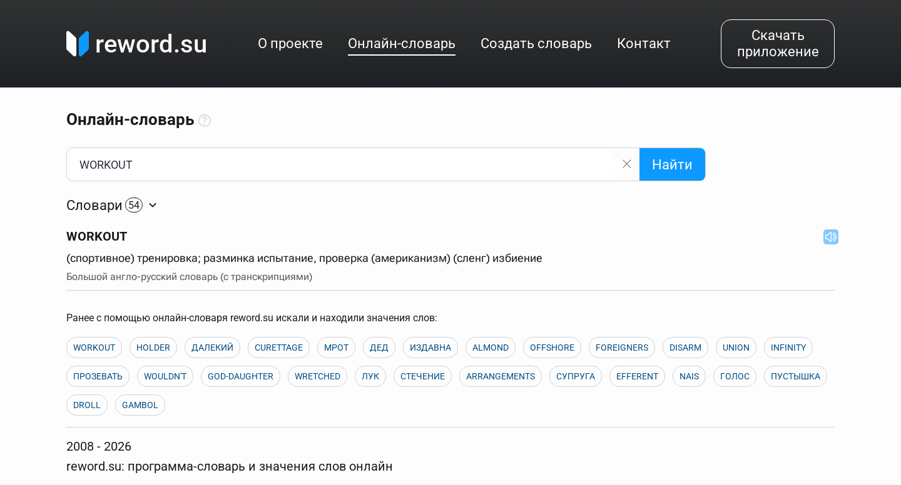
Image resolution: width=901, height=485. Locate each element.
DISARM (685, 347)
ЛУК (370, 376)
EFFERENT (637, 376)
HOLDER (153, 347)
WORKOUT (94, 347)
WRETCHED (317, 376)
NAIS (689, 376)
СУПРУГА (575, 376)
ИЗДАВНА (430, 347)
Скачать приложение (778, 43)
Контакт (644, 43)
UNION (736, 347)
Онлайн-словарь (402, 43)
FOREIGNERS (622, 347)
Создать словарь (536, 43)
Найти (672, 164)
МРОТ (336, 347)
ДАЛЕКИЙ (212, 347)
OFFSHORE (552, 347)
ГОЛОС (735, 376)
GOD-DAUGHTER (240, 376)
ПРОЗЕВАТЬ (98, 376)
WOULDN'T (165, 376)
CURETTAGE (279, 347)
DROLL (87, 405)
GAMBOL (140, 405)
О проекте (290, 43)
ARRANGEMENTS (500, 376)
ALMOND (490, 347)
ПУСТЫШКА (795, 376)
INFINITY (788, 347)
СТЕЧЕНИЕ (422, 376)
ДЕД (379, 347)
